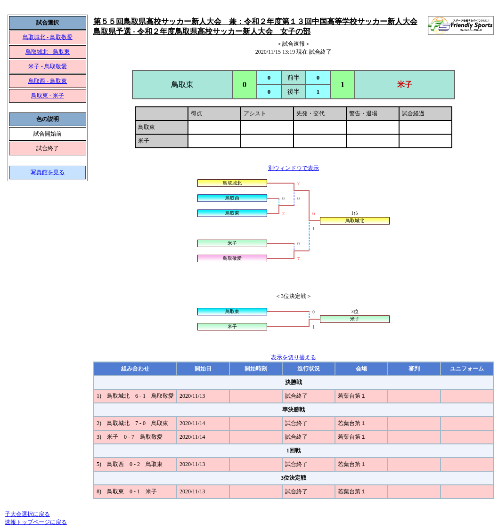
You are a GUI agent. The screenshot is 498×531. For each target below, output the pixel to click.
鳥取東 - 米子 (47, 95)
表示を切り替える (293, 357)
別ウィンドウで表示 (293, 168)
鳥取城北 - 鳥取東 (47, 51)
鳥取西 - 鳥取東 (47, 81)
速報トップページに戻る (36, 522)
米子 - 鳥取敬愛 (47, 66)
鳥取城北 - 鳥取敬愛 (48, 37)
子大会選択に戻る (27, 514)
